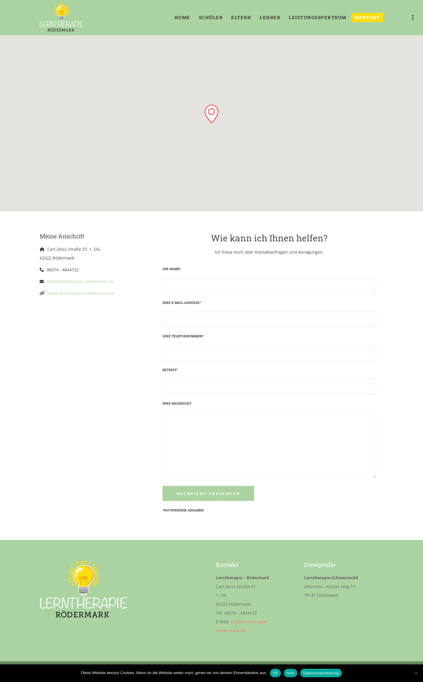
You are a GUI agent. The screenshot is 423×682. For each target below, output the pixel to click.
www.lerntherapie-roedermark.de (81, 293)
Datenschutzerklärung (321, 673)
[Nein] (416, 673)
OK (275, 673)
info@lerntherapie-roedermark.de (80, 281)
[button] (211, 114)
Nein (290, 673)
